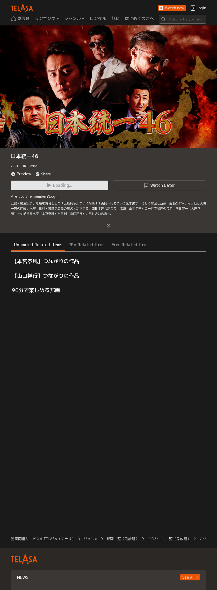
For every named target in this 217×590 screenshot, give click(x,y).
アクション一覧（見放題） (169, 538)
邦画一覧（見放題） (122, 538)
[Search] (182, 19)
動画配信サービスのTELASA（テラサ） (43, 538)
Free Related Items (130, 245)
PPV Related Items (86, 245)
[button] (172, 8)
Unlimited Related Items (38, 245)
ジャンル (91, 538)
